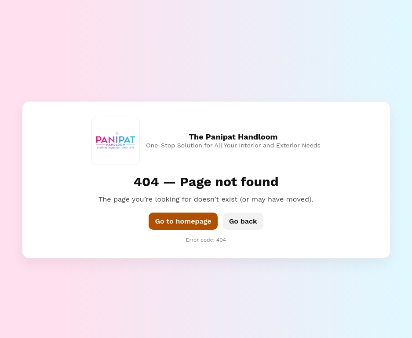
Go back (243, 221)
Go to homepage (183, 221)
